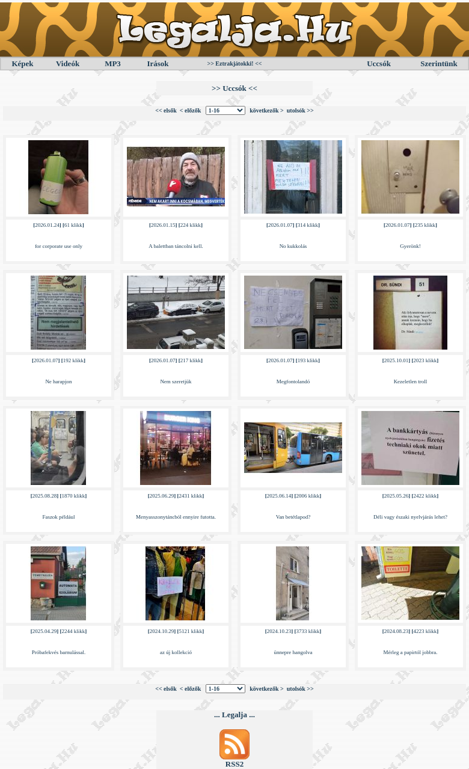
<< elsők (166, 110)
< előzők (190, 110)
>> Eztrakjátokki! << (234, 63)
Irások (157, 63)
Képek (22, 63)
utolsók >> (300, 110)
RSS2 (234, 763)
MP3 (113, 63)
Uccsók (379, 63)
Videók (67, 63)
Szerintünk (438, 63)
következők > (267, 110)
